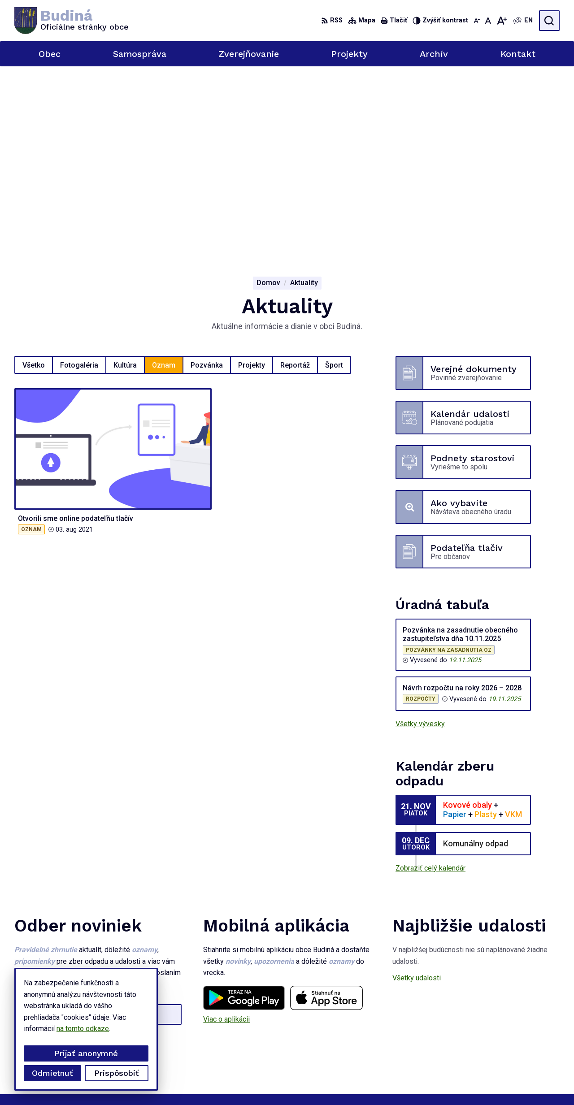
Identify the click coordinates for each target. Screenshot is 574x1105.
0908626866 (511, 1030)
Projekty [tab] (251, 176)
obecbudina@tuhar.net (525, 1040)
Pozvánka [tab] (207, 176)
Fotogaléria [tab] (79, 176)
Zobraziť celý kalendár (430, 679)
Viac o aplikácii (226, 830)
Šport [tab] (334, 176)
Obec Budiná (426, 1081)
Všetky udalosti (416, 789)
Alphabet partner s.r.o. (312, 1081)
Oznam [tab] (163, 176)
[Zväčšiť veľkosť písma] (501, 21)
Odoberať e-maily (65, 853)
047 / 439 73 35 (516, 1020)
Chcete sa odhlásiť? (45, 873)
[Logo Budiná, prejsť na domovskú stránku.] (71, 20)
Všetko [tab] (33, 176)
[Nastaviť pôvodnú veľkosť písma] (488, 21)
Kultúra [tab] (125, 176)
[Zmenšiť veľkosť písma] (477, 21)
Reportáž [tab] (295, 176)
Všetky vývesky (420, 535)
